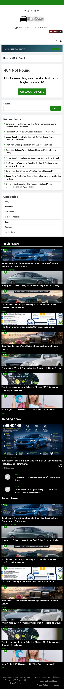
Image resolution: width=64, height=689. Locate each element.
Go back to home (32, 91)
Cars (7, 222)
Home (37, 677)
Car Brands (9, 212)
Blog (7, 201)
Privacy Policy (42, 685)
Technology (10, 232)
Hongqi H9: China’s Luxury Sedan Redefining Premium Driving (31, 132)
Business (9, 206)
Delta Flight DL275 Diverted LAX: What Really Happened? (29, 171)
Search (6, 103)
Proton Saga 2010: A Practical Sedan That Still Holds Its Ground (32, 158)
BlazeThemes (16, 683)
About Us (46, 677)
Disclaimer (56, 677)
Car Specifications (12, 217)
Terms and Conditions (48, 681)
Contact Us (54, 685)
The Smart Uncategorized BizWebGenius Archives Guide (29, 145)
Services (8, 227)
